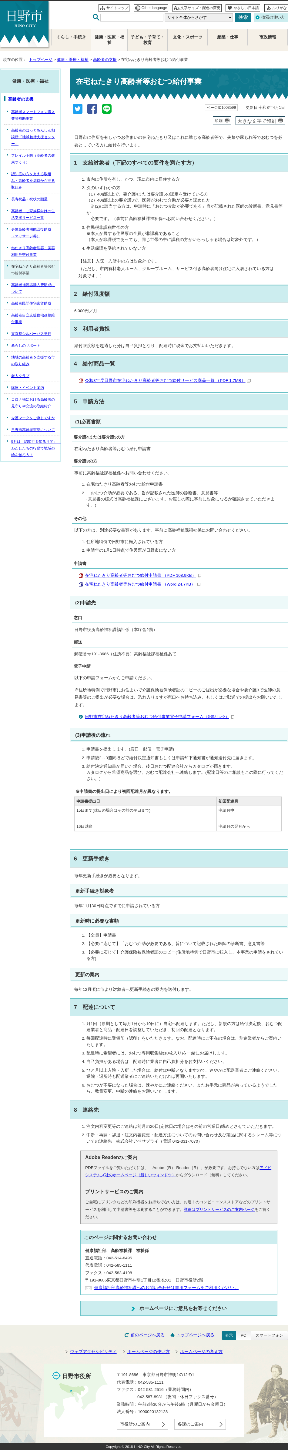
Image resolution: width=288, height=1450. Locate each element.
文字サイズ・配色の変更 (200, 8)
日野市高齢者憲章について (33, 430)
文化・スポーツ (188, 37)
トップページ (40, 59)
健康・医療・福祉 (73, 59)
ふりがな (279, 8)
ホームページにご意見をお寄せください (183, 1308)
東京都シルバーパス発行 (31, 334)
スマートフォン (269, 1335)
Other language (154, 8)
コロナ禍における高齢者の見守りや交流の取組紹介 (33, 402)
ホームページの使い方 (148, 1351)
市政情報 (267, 37)
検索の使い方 (273, 17)
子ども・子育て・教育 (148, 40)
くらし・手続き (71, 37)
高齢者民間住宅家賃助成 (31, 303)
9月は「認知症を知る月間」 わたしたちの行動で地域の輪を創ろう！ (35, 448)
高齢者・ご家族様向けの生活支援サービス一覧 (33, 214)
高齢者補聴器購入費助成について (33, 288)
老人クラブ (20, 376)
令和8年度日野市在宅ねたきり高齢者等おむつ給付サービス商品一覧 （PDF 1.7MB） (168, 380)
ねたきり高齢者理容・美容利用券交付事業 (33, 251)
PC (243, 1335)
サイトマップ (117, 8)
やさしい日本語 (246, 8)
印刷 (219, 121)
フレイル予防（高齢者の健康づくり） (33, 158)
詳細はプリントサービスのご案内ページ (219, 1209)
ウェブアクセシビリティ (93, 1351)
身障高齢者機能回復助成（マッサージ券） (31, 232)
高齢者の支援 (105, 59)
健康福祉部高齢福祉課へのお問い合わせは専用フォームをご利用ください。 (166, 1287)
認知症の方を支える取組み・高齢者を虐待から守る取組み (33, 180)
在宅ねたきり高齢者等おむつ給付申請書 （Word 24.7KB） (142, 584)
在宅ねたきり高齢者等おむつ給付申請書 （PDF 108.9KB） (143, 575)
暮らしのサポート (25, 345)
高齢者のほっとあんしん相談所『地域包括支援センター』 (33, 137)
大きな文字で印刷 (256, 121)
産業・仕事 (227, 37)
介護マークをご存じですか (33, 418)
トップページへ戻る (195, 1335)
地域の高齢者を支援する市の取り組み (33, 360)
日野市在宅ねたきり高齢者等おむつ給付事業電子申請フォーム (159, 716)
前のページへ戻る (148, 1335)
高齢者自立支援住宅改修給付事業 (33, 318)
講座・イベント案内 (27, 388)
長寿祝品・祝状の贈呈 (29, 199)
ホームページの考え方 (201, 1351)
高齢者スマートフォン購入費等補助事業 (33, 115)
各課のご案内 (190, 1424)
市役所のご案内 (135, 1424)
